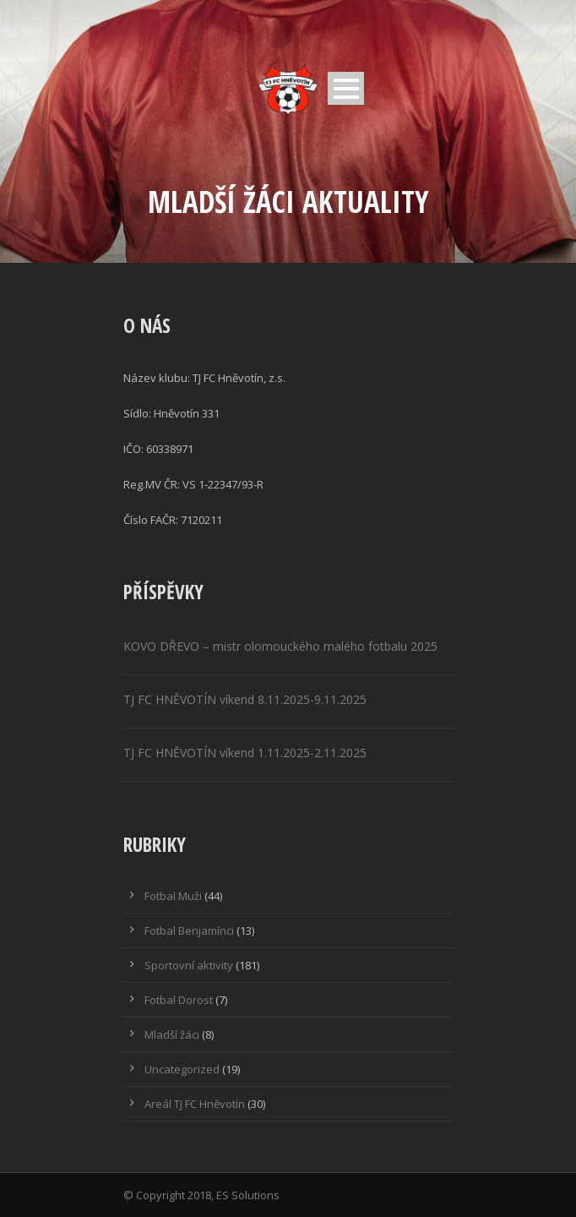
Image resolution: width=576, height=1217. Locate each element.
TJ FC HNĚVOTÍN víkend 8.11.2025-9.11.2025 (245, 699)
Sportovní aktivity (188, 965)
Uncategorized (182, 1069)
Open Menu (346, 88)
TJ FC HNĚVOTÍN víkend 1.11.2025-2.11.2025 (245, 753)
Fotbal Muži (173, 895)
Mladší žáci (171, 1034)
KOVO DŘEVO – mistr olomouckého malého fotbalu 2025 (280, 646)
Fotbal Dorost (178, 999)
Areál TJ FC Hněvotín (194, 1103)
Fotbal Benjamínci (189, 930)
